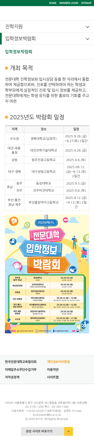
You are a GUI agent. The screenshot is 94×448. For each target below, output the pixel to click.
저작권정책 (12, 377)
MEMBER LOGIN (68, 3)
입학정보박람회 (20, 38)
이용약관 (53, 369)
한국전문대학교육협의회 (20, 361)
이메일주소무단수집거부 (20, 369)
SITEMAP (86, 3)
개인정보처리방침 (58, 361)
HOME (53, 3)
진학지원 (14, 26)
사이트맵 (53, 377)
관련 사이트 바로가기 (39, 431)
